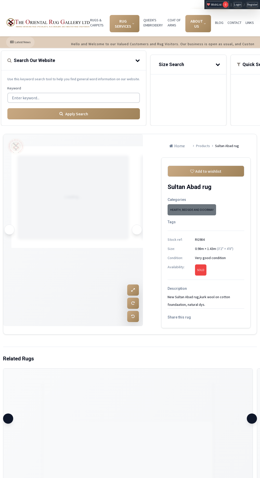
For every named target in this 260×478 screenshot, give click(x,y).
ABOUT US (198, 24)
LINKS (250, 22)
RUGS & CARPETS (97, 22)
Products (203, 145)
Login (237, 4)
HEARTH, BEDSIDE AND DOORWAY (192, 210)
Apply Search (73, 113)
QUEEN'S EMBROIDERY (153, 22)
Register (252, 4)
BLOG (219, 22)
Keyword (14, 88)
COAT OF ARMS (174, 22)
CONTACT (234, 22)
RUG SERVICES (124, 24)
